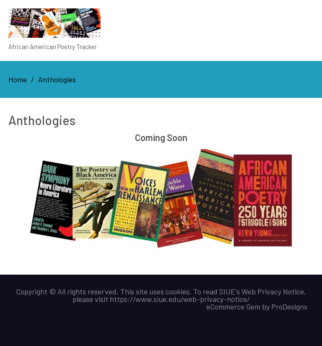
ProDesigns (289, 306)
